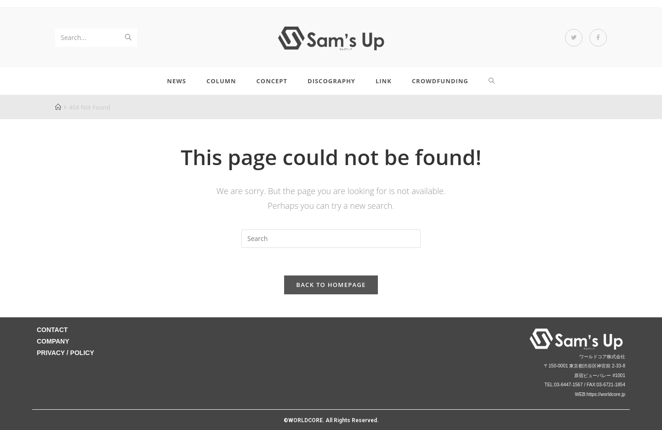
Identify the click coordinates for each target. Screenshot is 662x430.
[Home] (58, 107)
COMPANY (53, 341)
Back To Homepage (330, 285)
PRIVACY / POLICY (65, 352)
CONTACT (52, 329)
